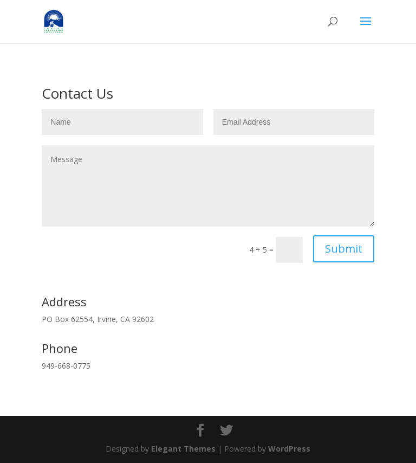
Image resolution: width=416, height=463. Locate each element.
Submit (343, 248)
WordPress (289, 448)
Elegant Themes (183, 448)
